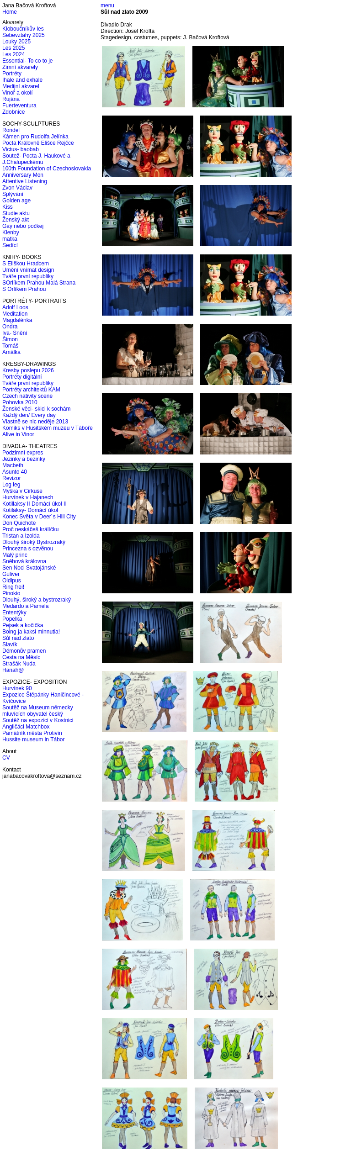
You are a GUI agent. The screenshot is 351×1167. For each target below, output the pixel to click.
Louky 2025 (16, 41)
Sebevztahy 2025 (23, 35)
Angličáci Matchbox (25, 726)
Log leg (11, 484)
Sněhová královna (24, 561)
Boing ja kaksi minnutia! (31, 631)
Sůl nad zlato (18, 638)
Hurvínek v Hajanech (27, 497)
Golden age (16, 200)
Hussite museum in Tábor (33, 739)
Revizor (11, 478)
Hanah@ (13, 670)
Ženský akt (15, 220)
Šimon (10, 339)
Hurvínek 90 (17, 688)
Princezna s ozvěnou (27, 548)
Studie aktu (16, 213)
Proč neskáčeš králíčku (30, 529)
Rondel (11, 130)
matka (9, 239)
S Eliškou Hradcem (25, 263)
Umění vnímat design (28, 270)
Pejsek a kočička (22, 625)
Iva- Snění (14, 333)
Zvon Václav (17, 188)
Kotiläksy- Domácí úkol (30, 510)
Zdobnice (13, 112)
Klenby (10, 232)
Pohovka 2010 (19, 402)
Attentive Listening (24, 181)
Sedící (10, 245)
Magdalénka (17, 320)
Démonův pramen (24, 651)
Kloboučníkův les (23, 29)
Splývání (12, 194)
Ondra (9, 326)
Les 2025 (13, 48)
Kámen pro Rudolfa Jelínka (35, 136)
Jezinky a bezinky (23, 459)
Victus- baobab (20, 149)
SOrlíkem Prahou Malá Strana (38, 283)
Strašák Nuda (19, 663)
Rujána (11, 99)
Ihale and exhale (22, 80)
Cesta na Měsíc (21, 657)
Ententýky (14, 612)
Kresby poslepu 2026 (28, 370)
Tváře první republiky (27, 276)
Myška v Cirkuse (22, 491)
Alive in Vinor (18, 434)
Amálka (11, 352)
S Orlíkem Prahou (24, 289)
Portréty (11, 73)
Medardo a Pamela (25, 606)
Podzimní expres (22, 452)
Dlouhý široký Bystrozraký (33, 542)
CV (6, 758)
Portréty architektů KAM (31, 389)
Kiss (7, 207)
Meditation (14, 314)
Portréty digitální (22, 377)
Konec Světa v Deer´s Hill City (39, 516)
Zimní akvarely (20, 67)
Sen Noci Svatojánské (29, 568)
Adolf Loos (15, 307)
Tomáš (10, 346)
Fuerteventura (19, 105)
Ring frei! (13, 587)
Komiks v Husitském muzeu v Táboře (47, 428)
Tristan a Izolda (21, 536)
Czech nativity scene (27, 396)
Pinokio (11, 593)
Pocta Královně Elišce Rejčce (38, 143)
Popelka (12, 619)
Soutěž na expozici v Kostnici (37, 720)
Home (9, 12)
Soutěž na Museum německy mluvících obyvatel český (37, 710)
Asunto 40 (14, 472)
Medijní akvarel (20, 86)
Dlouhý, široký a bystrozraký (36, 600)
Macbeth (12, 465)
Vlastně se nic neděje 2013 (35, 421)
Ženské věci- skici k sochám (36, 409)
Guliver (11, 574)
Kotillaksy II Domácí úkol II (34, 504)
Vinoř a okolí (17, 93)
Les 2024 (13, 54)
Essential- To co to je (27, 61)
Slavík (9, 644)
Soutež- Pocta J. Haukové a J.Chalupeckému (36, 159)
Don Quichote (19, 523)
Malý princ (14, 555)
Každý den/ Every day (29, 415)
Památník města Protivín (32, 733)
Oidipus (11, 580)
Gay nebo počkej (22, 226)
